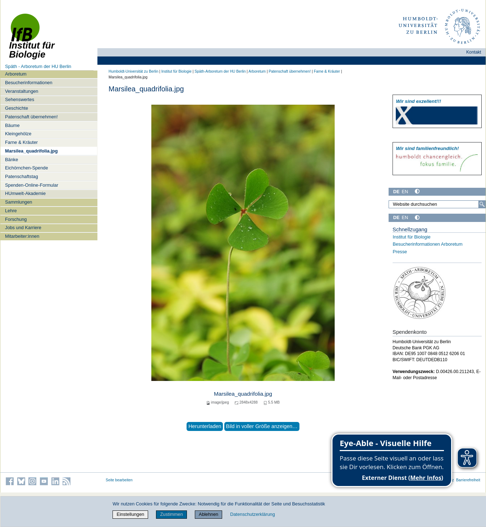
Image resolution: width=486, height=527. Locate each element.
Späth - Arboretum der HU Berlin (38, 66)
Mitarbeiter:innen (22, 236)
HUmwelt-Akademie (25, 193)
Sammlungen (18, 202)
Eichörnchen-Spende (26, 168)
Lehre (11, 210)
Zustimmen (171, 514)
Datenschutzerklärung (252, 514)
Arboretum (16, 74)
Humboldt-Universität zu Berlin (133, 71)
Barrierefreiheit (468, 480)
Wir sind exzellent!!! (418, 101)
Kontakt (473, 52)
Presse (400, 251)
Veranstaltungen (21, 91)
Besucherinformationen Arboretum (427, 244)
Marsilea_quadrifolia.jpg (31, 151)
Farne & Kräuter (21, 142)
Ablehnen (208, 514)
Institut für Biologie (176, 71)
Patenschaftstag (21, 176)
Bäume (12, 125)
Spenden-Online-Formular (31, 185)
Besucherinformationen (28, 82)
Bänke (11, 159)
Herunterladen (204, 426)
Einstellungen (130, 514)
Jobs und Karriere (23, 227)
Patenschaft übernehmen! (31, 116)
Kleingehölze (18, 133)
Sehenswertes (19, 99)
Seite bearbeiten (119, 480)
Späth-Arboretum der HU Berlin (220, 71)
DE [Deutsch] (396, 191)
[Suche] (482, 204)
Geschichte (16, 108)
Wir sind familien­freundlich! (427, 148)
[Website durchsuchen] (437, 204)
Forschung (16, 219)
